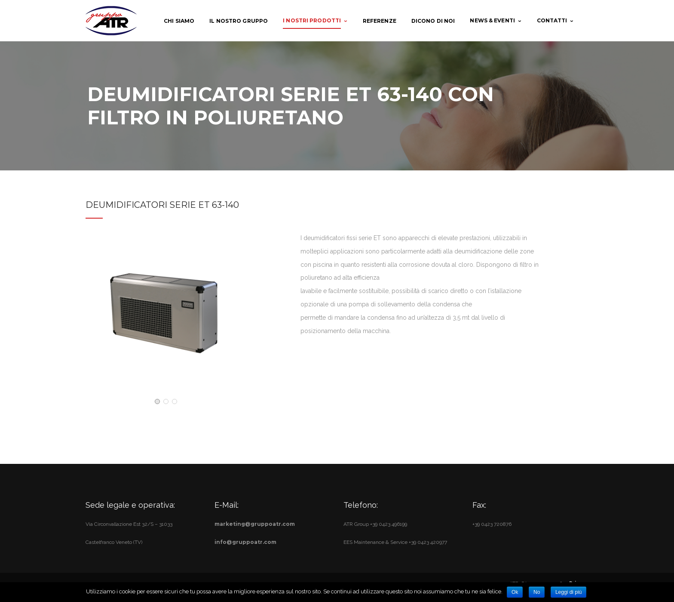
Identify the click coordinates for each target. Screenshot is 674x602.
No (536, 592)
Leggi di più (568, 592)
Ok (515, 592)
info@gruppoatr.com (245, 542)
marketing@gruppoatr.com (254, 524)
